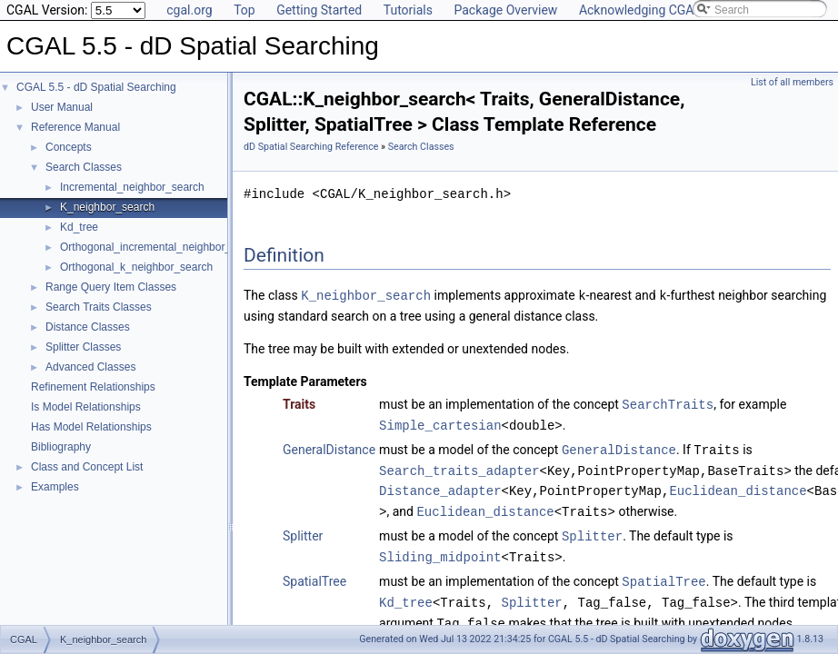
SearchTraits (667, 402)
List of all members (792, 82)
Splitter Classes (83, 347)
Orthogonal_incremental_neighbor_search (162, 247)
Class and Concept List (87, 467)
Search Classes (83, 167)
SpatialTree (314, 574)
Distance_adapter (440, 486)
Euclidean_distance (737, 486)
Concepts (68, 147)
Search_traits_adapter (459, 466)
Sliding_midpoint (440, 550)
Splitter (303, 530)
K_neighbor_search (107, 207)
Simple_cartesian (440, 422)
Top (244, 10)
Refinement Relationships (93, 387)
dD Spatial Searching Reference (311, 147)
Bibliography (61, 447)
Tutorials (408, 10)
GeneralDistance (329, 447)
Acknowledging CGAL (640, 10)
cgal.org (189, 10)
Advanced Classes (90, 367)
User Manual (62, 107)
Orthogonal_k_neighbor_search (136, 267)
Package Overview (505, 10)
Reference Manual (75, 127)
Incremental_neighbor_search (132, 187)
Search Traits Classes (98, 307)
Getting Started (319, 10)
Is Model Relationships (86, 407)
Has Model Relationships (91, 427)
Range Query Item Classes (110, 287)
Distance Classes (87, 327)
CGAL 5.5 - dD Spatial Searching (96, 87)
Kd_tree (79, 227)
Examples (55, 487)
